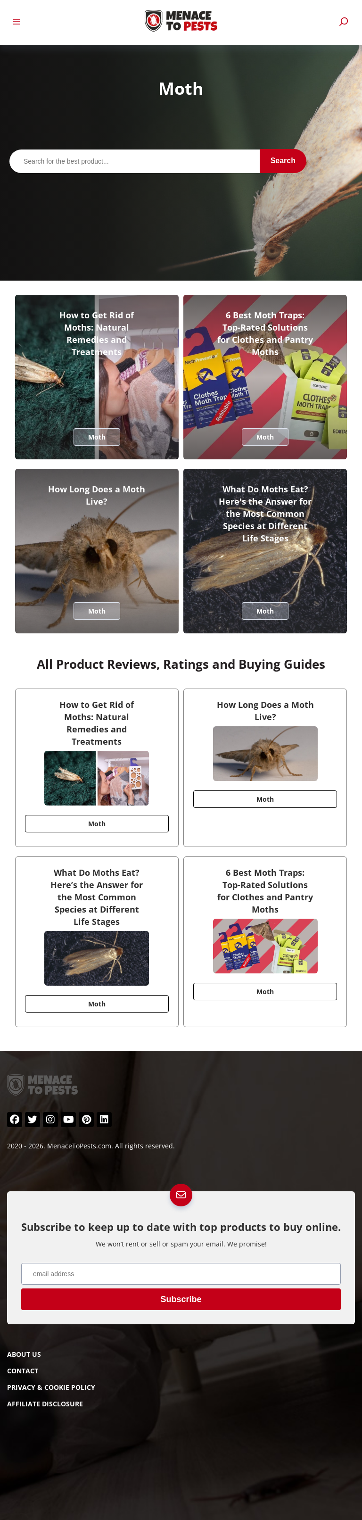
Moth (97, 436)
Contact (22, 1370)
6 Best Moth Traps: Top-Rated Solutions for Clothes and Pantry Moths (265, 333)
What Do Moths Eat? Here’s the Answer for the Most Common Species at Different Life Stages (96, 897)
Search (283, 161)
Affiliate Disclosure (45, 1403)
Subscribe (180, 1299)
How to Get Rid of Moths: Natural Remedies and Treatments (96, 333)
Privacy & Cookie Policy (51, 1387)
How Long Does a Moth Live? (96, 495)
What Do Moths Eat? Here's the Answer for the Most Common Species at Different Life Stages (265, 513)
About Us (24, 1354)
